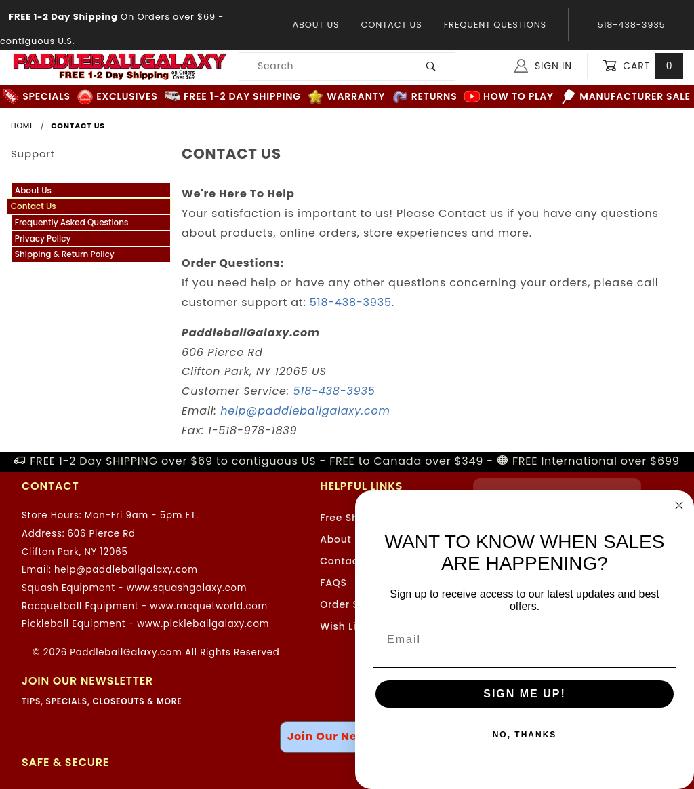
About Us (315, 24)
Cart (642, 66)
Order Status (353, 604)
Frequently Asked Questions (72, 222)
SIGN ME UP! (524, 693)
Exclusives (117, 96)
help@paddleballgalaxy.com (305, 411)
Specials (36, 96)
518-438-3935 (351, 302)
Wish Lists (345, 626)
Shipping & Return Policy (65, 254)
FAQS (333, 583)
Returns (424, 96)
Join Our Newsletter (347, 736)
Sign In (543, 66)
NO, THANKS (525, 734)
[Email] (524, 639)
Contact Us (391, 24)
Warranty (346, 96)
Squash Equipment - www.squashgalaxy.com (134, 587)
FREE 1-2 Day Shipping (233, 96)
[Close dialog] (679, 505)
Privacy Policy (43, 238)
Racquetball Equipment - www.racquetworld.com (145, 606)
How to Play (509, 96)
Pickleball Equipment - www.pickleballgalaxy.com (145, 623)
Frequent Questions (495, 24)
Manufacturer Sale (625, 96)
